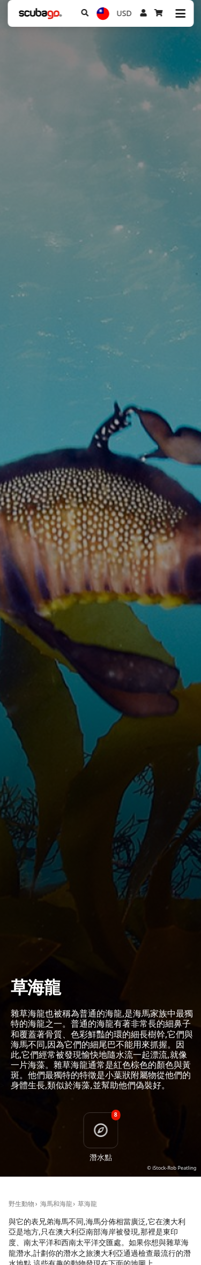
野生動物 (21, 1203)
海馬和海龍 (56, 1203)
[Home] (40, 13)
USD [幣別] (124, 13)
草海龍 (87, 1203)
